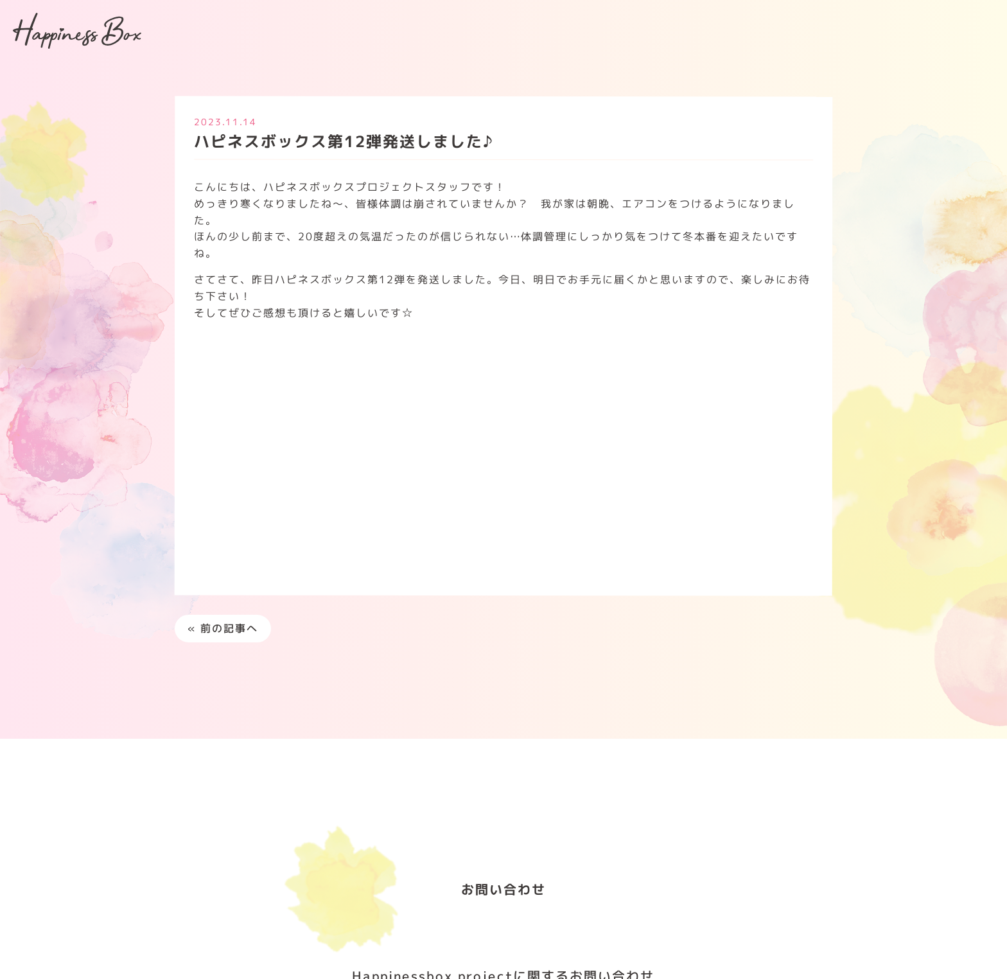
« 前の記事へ (223, 628)
